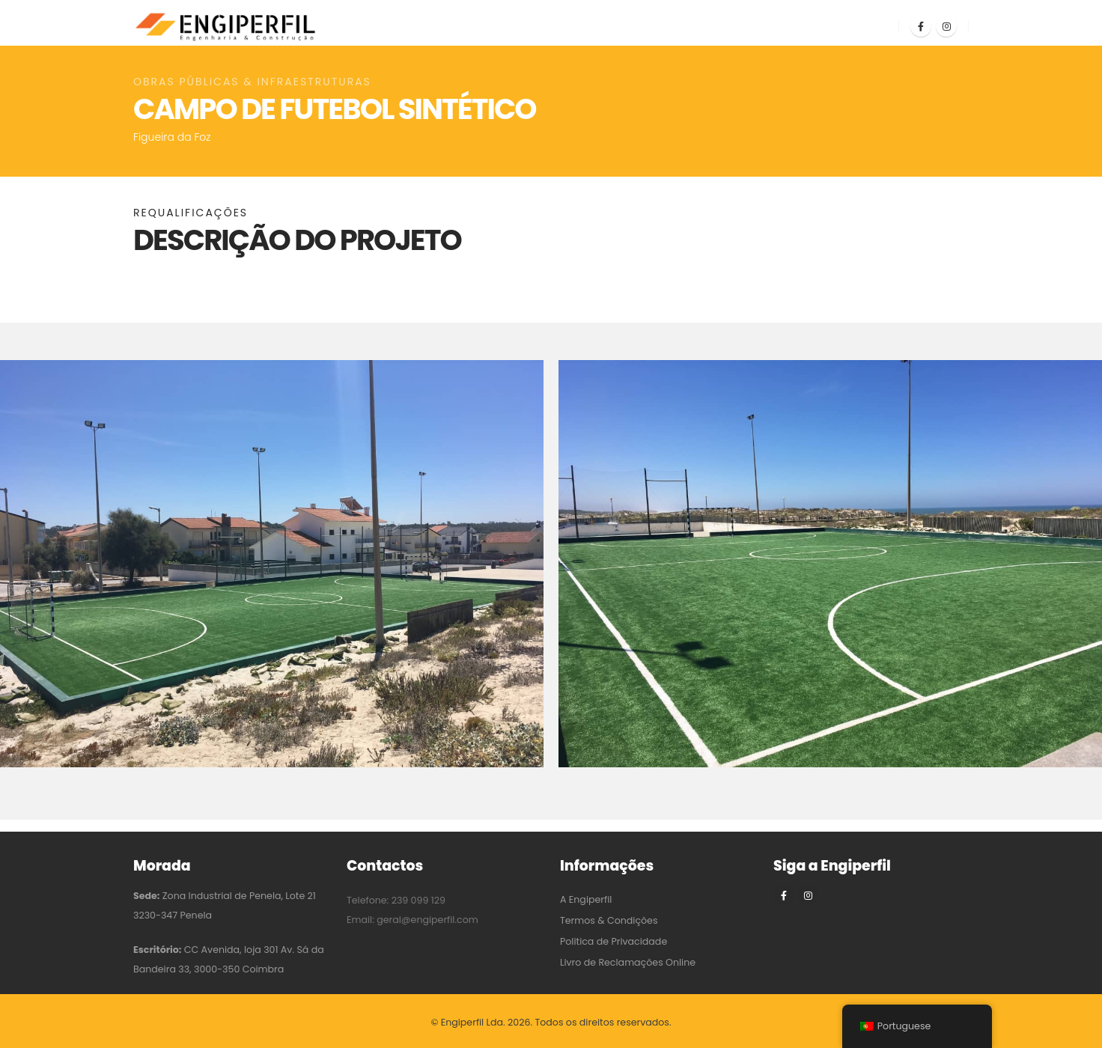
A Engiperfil (586, 899)
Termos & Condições (609, 920)
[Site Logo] (226, 26)
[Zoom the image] (272, 369)
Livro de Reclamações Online (627, 962)
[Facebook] (920, 26)
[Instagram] (946, 26)
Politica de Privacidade (613, 941)
